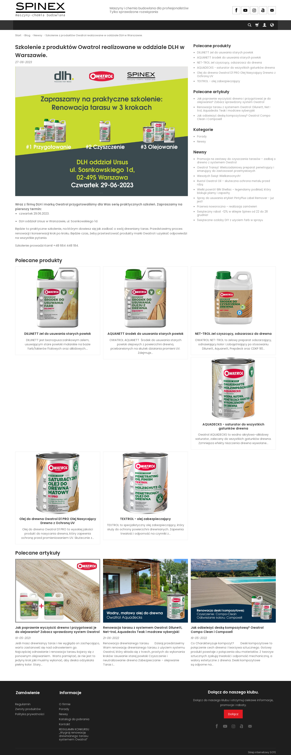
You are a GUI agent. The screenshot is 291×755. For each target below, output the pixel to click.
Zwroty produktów (28, 708)
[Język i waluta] (272, 25)
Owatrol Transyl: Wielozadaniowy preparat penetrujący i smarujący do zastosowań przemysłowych (235, 169)
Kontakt (64, 723)
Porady (202, 136)
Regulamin (23, 703)
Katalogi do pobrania (74, 718)
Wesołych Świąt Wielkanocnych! (218, 176)
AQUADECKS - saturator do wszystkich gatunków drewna (236, 68)
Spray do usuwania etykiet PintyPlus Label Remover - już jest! (235, 199)
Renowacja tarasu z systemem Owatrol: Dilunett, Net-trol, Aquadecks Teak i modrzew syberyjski (234, 109)
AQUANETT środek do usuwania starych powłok (229, 58)
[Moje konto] (264, 25)
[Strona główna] (40, 9)
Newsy (201, 142)
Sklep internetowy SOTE (262, 751)
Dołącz (233, 714)
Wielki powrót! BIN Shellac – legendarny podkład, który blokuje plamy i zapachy (234, 191)
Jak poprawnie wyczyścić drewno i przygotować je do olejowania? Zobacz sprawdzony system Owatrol (234, 100)
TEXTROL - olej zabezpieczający (218, 81)
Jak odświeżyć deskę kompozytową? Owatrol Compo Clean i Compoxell (233, 117)
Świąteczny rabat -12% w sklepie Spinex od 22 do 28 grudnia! (232, 213)
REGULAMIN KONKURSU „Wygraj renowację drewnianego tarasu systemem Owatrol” (74, 733)
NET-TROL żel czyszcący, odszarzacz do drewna (229, 63)
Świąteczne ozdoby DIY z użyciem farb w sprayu (230, 220)
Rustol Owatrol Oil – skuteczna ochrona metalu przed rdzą (233, 182)
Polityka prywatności (29, 713)
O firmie (65, 703)
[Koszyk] (257, 25)
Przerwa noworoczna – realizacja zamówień (227, 206)
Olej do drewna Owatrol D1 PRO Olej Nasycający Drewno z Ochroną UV (236, 74)
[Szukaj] (249, 25)
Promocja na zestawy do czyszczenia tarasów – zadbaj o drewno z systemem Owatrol (236, 160)
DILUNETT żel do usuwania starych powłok (225, 52)
